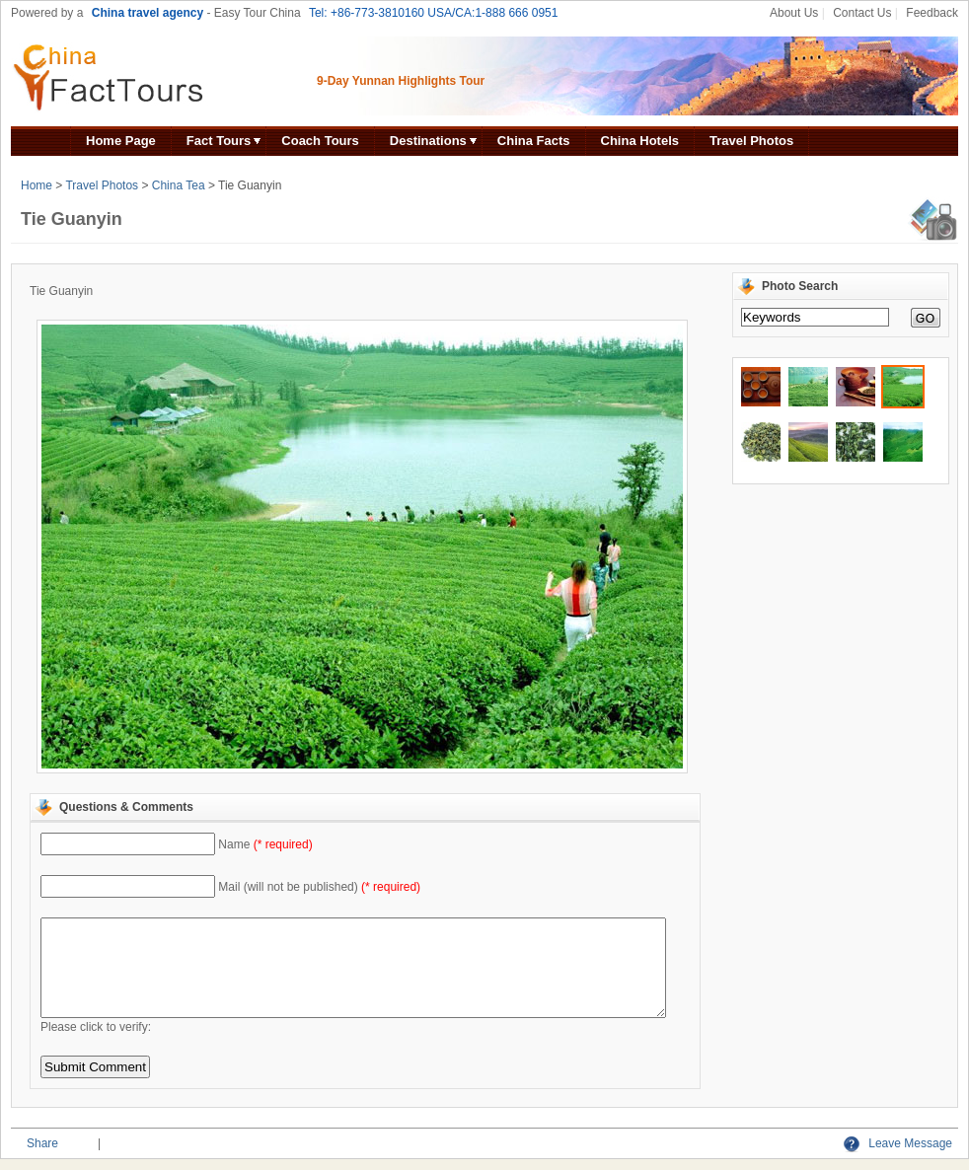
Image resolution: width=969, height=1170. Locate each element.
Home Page (121, 140)
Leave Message (898, 1143)
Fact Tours (219, 140)
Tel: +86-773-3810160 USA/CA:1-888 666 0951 (434, 13)
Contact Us (862, 13)
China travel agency (147, 13)
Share (42, 1143)
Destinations (428, 140)
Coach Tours (320, 140)
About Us (794, 13)
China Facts (533, 140)
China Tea (178, 185)
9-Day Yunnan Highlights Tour (400, 81)
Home (36, 185)
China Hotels (640, 140)
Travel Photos (751, 140)
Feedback (932, 13)
